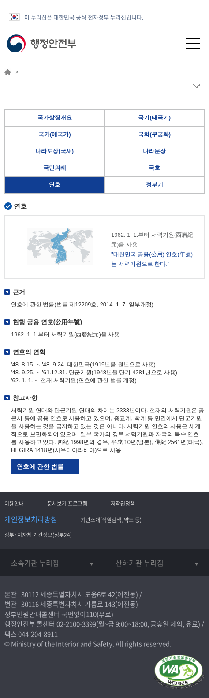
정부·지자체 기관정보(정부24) (38, 535)
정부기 (154, 184)
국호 (154, 167)
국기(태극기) (154, 117)
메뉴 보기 (196, 86)
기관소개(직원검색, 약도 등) (111, 520)
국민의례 (54, 167)
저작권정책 (123, 504)
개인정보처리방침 (30, 519)
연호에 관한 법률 (40, 466)
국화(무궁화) (154, 134)
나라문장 (154, 151)
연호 (54, 184)
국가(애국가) (54, 134)
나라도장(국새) (54, 151)
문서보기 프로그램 (67, 504)
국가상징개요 (54, 117)
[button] (171, 43)
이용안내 (14, 504)
